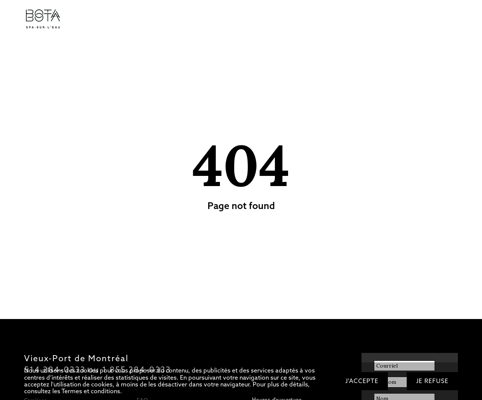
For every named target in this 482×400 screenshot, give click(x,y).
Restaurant (188, 19)
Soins (162, 19)
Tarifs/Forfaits (92, 19)
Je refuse (432, 381)
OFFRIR (332, 19)
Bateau (217, 19)
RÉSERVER (361, 19)
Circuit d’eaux (132, 19)
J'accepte (361, 381)
